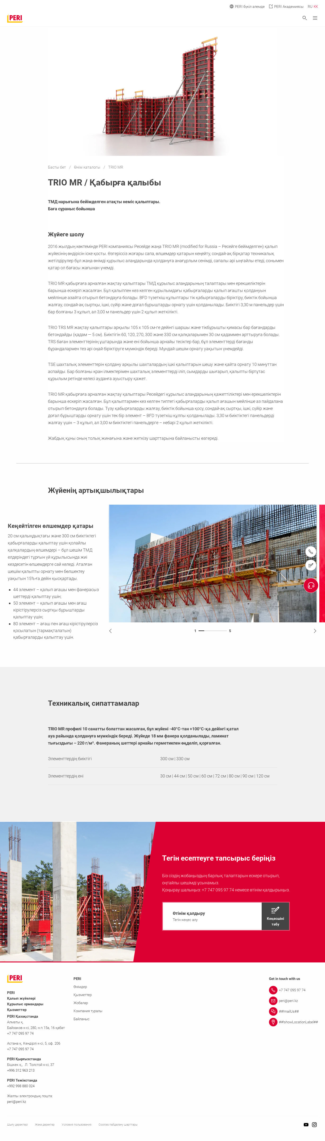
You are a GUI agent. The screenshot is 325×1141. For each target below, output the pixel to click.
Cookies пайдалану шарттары (118, 1124)
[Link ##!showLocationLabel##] (293, 1022)
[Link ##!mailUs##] (293, 1011)
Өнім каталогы (87, 167)
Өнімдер (80, 987)
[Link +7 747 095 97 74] (293, 990)
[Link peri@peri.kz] (293, 1001)
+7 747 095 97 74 (20, 1033)
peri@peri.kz (16, 1102)
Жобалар (81, 1003)
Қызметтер (83, 995)
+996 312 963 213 (21, 1070)
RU (310, 6)
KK (316, 6)
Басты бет (57, 167)
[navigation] (226, 916)
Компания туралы (88, 1011)
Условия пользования (76, 1124)
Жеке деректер (45, 1124)
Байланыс (82, 1019)
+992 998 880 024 (21, 1086)
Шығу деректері (17, 1124)
